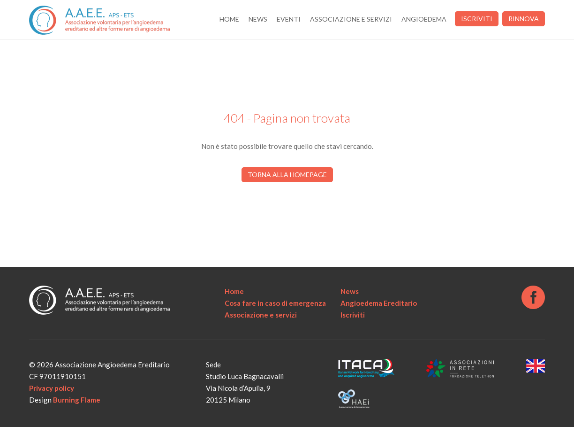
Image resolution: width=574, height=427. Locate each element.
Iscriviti (476, 19)
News (258, 19)
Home (229, 19)
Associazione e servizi (351, 19)
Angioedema (423, 19)
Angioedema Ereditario (378, 303)
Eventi (289, 19)
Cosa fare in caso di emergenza (275, 303)
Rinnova (523, 19)
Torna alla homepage (287, 175)
